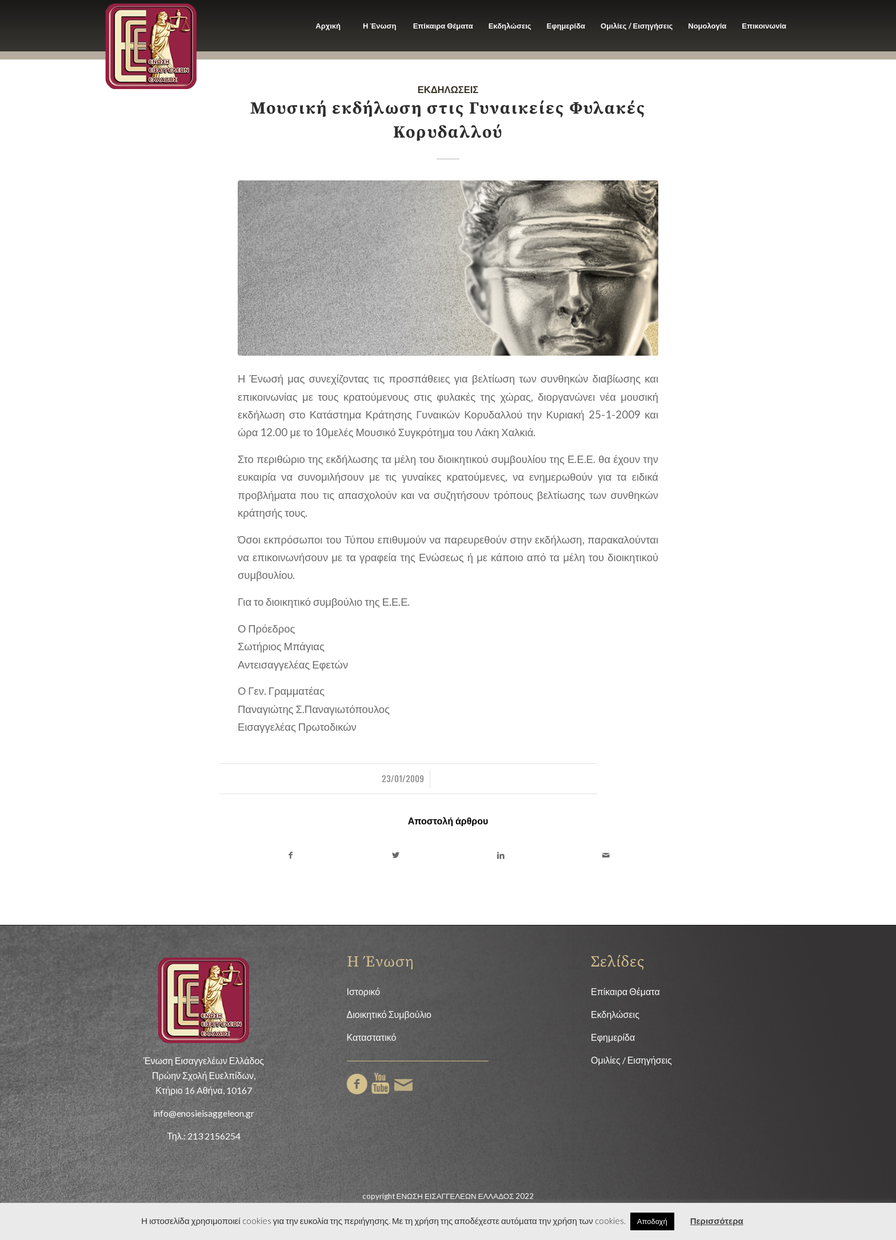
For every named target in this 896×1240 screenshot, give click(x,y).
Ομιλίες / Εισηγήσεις (631, 1059)
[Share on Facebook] (290, 855)
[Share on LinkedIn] (500, 855)
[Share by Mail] (605, 855)
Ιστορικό (364, 991)
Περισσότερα (716, 1220)
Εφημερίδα (613, 1037)
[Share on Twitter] (395, 855)
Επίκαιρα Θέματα (625, 991)
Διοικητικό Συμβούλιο (389, 1014)
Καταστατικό (372, 1037)
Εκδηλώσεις (448, 89)
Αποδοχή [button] (652, 1221)
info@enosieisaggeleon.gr (203, 1113)
